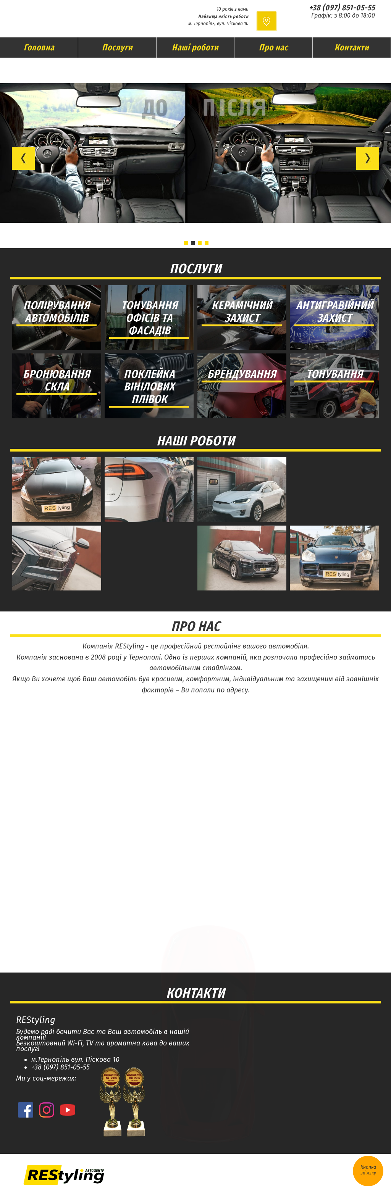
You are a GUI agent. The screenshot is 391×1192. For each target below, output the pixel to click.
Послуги (117, 47)
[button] (23, 158)
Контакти (351, 47)
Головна (39, 47)
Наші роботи (195, 47)
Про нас (273, 47)
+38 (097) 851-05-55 (342, 8)
